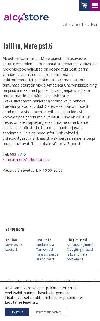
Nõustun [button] (16, 312)
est (64, 24)
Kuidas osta (45, 244)
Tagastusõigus (47, 254)
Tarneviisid (44, 249)
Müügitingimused (80, 249)
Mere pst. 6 (13, 244)
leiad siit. (30, 302)
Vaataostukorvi (84, 5)
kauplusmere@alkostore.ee (26, 159)
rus (94, 24)
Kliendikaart (45, 259)
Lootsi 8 (11, 249)
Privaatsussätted (48, 312)
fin (84, 24)
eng (75, 24)
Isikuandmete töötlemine (77, 256)
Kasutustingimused (81, 244)
